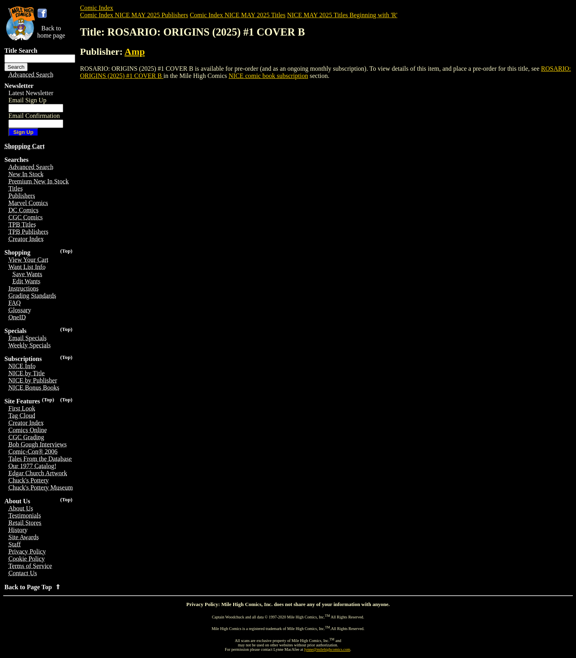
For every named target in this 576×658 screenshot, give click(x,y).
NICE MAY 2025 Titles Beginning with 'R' (342, 15)
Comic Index (96, 7)
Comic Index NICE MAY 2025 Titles (237, 15)
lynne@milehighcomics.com (327, 649)
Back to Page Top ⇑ (32, 587)
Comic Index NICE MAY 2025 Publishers (134, 15)
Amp (134, 51)
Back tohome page (51, 32)
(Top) (66, 251)
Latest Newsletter (30, 93)
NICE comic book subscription (268, 75)
